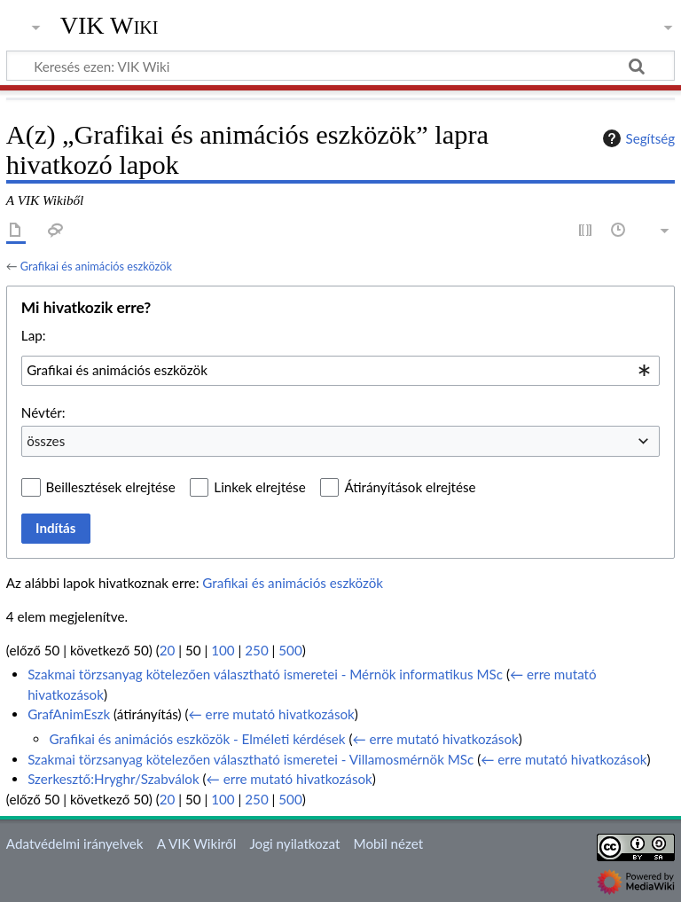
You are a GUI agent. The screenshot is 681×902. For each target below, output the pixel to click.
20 (168, 650)
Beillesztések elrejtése (111, 487)
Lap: (33, 335)
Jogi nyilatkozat (294, 843)
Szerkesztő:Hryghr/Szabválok (113, 779)
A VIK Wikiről (196, 843)
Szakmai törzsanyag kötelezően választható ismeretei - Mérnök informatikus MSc (265, 674)
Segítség (637, 138)
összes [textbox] (46, 441)
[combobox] (340, 371)
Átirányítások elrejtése (409, 487)
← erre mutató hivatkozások (272, 714)
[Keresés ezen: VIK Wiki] (340, 65)
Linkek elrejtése (259, 487)
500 (289, 650)
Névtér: (43, 412)
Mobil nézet (389, 843)
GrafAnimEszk (68, 714)
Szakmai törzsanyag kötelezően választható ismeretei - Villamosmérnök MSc (250, 759)
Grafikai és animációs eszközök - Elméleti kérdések (197, 739)
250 (256, 650)
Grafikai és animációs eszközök (96, 266)
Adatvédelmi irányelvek (75, 843)
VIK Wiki (109, 25)
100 (222, 650)
